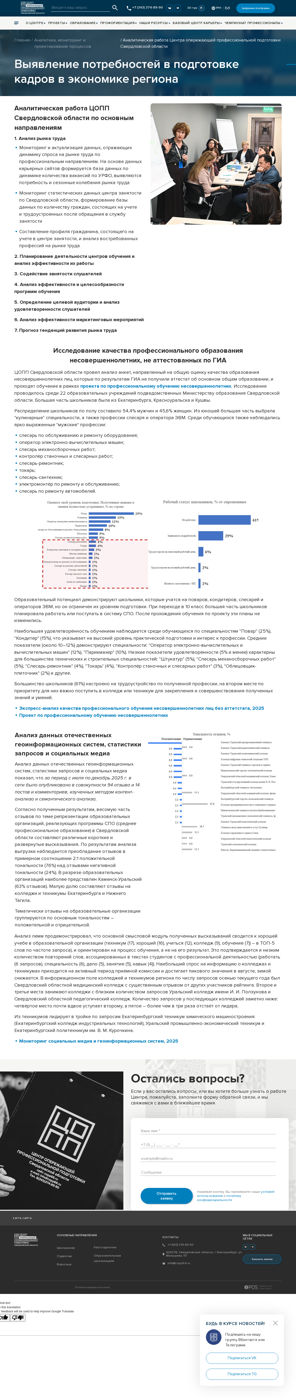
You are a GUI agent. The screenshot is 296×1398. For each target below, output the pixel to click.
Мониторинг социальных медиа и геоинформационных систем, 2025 (98, 1041)
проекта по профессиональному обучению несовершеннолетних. (156, 386)
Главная (22, 40)
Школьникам (66, 1248)
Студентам (64, 1256)
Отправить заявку (167, 1196)
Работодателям (105, 1247)
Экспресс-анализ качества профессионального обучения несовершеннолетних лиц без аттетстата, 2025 (142, 708)
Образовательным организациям (107, 1258)
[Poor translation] (17, 1318)
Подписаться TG (242, 1374)
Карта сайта (22, 1218)
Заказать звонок (262, 1259)
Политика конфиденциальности (92, 1287)
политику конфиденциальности (219, 1198)
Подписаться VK (242, 1358)
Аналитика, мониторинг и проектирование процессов (62, 43)
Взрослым (64, 1264)
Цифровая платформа (256, 8)
